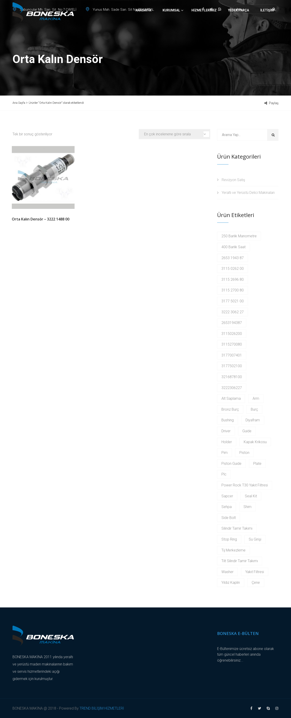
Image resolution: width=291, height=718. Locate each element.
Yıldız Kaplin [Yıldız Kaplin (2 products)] (230, 582)
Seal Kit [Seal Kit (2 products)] (251, 496)
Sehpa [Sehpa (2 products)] (226, 507)
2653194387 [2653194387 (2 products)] (231, 323)
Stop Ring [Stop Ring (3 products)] (229, 539)
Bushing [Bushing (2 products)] (227, 420)
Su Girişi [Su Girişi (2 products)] (255, 539)
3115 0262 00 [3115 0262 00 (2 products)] (232, 268)
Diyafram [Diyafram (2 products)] (253, 420)
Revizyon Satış (233, 180)
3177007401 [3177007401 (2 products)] (231, 355)
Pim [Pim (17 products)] (224, 452)
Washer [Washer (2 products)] (227, 572)
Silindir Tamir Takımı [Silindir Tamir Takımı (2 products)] (236, 528)
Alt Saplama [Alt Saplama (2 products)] (231, 398)
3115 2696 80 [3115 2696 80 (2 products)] (232, 279)
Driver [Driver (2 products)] (226, 431)
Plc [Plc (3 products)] (223, 474)
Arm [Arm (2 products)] (256, 398)
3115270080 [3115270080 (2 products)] (231, 344)
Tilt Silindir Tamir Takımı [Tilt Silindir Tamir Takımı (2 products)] (239, 561)
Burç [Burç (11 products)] (254, 409)
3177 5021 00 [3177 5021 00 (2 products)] (232, 301)
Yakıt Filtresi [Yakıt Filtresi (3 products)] (254, 572)
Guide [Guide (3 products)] (246, 431)
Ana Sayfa (19, 102)
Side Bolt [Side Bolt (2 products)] (228, 518)
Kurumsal (171, 26)
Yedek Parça (238, 26)
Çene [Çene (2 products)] (256, 582)
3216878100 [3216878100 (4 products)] (231, 377)
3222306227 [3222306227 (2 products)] (231, 388)
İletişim (267, 26)
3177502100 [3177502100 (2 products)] (231, 366)
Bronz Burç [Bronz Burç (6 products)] (230, 409)
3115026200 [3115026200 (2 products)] (231, 333)
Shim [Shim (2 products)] (247, 507)
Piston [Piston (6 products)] (244, 452)
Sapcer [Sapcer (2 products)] (227, 496)
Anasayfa (143, 26)
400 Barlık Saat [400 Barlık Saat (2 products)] (233, 247)
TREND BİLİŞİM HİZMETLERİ (102, 708)
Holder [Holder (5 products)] (226, 442)
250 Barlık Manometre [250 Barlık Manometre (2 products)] (239, 236)
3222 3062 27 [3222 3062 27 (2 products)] (232, 312)
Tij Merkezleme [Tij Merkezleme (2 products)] (233, 550)
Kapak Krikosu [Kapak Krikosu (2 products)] (255, 442)
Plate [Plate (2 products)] (257, 463)
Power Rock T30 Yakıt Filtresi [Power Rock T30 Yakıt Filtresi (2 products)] (244, 485)
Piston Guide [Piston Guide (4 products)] (231, 463)
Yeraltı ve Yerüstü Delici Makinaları (248, 192)
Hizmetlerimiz (204, 26)
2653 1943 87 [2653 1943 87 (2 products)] (232, 258)
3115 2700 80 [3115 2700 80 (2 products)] (232, 290)
